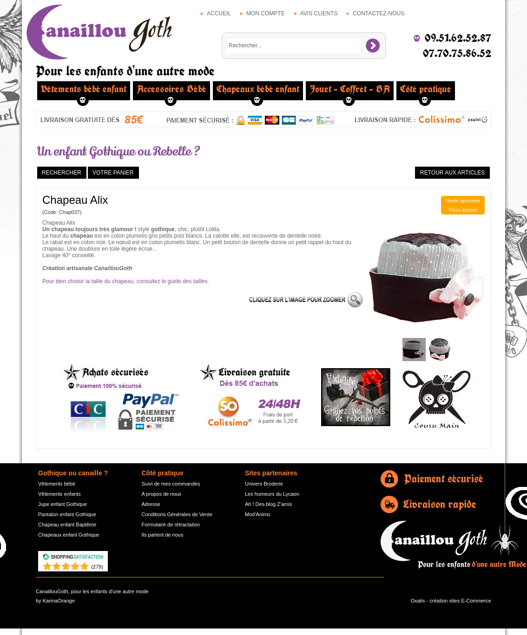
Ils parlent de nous (163, 535)
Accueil (219, 13)
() (97, 567)
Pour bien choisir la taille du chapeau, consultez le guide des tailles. (125, 281)
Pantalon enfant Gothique (67, 514)
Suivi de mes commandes (171, 483)
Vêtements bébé (56, 483)
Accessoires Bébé (171, 89)
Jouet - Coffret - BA (350, 89)
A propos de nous (162, 494)
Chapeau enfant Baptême (67, 524)
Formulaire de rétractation (171, 524)
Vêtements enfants (59, 494)
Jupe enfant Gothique (62, 504)
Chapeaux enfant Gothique (68, 535)
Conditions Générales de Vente (177, 514)
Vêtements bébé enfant (83, 89)
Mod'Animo (257, 514)
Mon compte (265, 13)
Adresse (151, 504)
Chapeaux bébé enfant (258, 89)
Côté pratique (425, 89)
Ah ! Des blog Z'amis (268, 504)
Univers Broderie (264, 483)
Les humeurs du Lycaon (272, 494)
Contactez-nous (378, 13)
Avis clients (318, 13)
